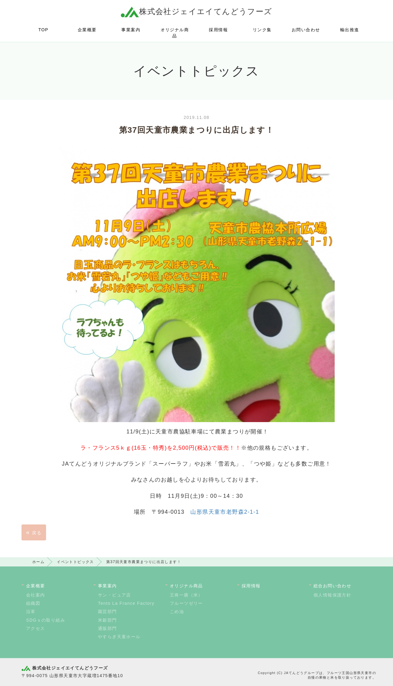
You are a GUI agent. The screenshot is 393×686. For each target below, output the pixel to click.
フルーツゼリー (186, 603)
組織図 (33, 603)
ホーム (38, 562)
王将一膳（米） (186, 595)
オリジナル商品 (175, 32)
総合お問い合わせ (332, 585)
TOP (43, 29)
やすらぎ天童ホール (119, 636)
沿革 (31, 611)
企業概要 (87, 29)
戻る (33, 532)
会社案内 (35, 595)
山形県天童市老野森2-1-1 (224, 512)
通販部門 (107, 628)
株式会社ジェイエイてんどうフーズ (196, 11)
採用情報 (218, 29)
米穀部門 (107, 620)
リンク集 (262, 29)
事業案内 (130, 29)
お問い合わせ (306, 29)
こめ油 (177, 611)
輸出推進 (349, 29)
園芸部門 (107, 611)
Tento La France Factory (126, 603)
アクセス (35, 628)
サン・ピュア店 (114, 595)
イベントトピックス (75, 562)
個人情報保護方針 (332, 595)
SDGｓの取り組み (45, 620)
